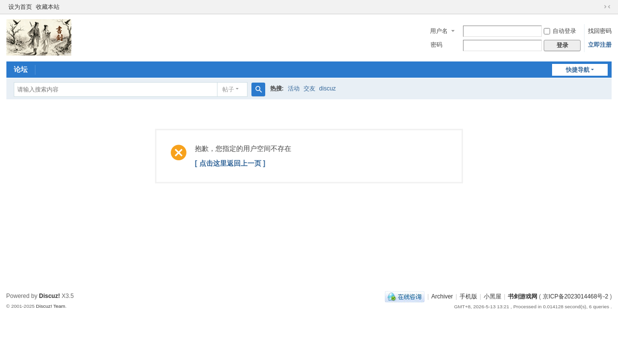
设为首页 (20, 6)
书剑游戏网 (522, 296)
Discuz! (49, 296)
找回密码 (600, 31)
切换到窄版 (607, 6)
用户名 (439, 31)
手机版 (468, 296)
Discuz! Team (50, 306)
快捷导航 (577, 69)
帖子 (228, 89)
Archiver (442, 296)
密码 (436, 44)
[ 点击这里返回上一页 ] (230, 163)
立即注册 (600, 44)
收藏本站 (48, 6)
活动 (294, 88)
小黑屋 (492, 296)
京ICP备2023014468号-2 (575, 296)
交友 (309, 88)
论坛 (21, 69)
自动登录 (560, 31)
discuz (327, 88)
